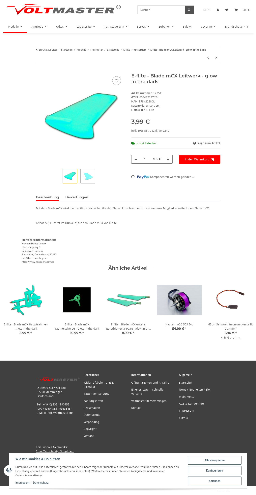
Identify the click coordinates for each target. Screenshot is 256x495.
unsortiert (152, 105)
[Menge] (145, 159)
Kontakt (136, 408)
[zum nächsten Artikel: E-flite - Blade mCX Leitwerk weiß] (216, 57)
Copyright (90, 429)
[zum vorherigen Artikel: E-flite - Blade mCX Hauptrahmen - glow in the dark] (208, 57)
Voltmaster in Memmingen (149, 401)
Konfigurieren (214, 470)
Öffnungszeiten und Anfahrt (150, 382)
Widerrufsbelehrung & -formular (99, 385)
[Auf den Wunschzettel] (116, 80)
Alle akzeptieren (215, 460)
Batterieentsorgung (96, 394)
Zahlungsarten (93, 401)
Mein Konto (186, 397)
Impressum (22, 482)
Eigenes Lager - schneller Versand (148, 392)
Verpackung (91, 422)
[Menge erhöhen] (168, 159)
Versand (163, 130)
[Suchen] (161, 10)
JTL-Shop (235, 491)
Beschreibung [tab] (47, 197)
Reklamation (92, 408)
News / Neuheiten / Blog (195, 389)
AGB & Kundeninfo (191, 403)
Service (183, 418)
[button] (217, 10)
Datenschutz (40, 482)
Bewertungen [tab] (76, 197)
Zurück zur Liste (48, 49)
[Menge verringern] (135, 159)
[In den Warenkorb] (39, 71)
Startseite (185, 382)
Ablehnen (214, 480)
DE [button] (205, 10)
